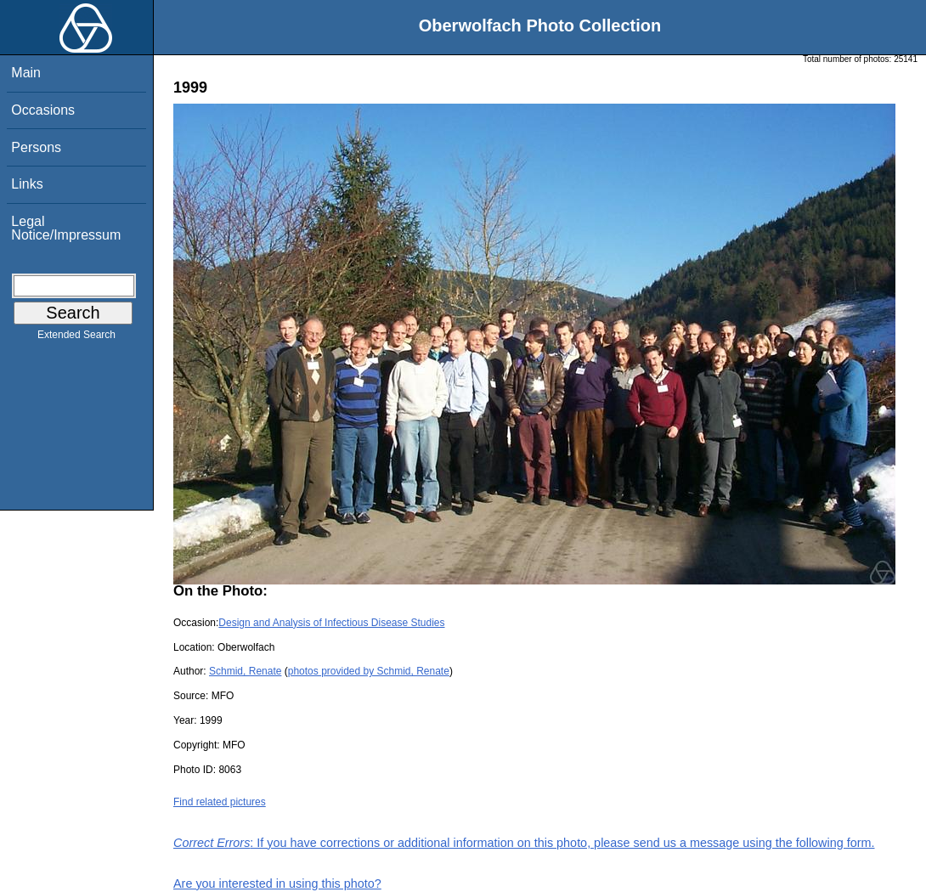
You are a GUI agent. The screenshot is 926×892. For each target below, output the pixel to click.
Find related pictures (219, 802)
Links (26, 184)
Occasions (43, 110)
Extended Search (76, 338)
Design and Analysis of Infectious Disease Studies (331, 623)
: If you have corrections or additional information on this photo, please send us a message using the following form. (524, 843)
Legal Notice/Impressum (66, 228)
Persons (36, 147)
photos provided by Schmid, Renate (368, 671)
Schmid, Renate (245, 671)
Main (26, 72)
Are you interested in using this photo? (277, 883)
